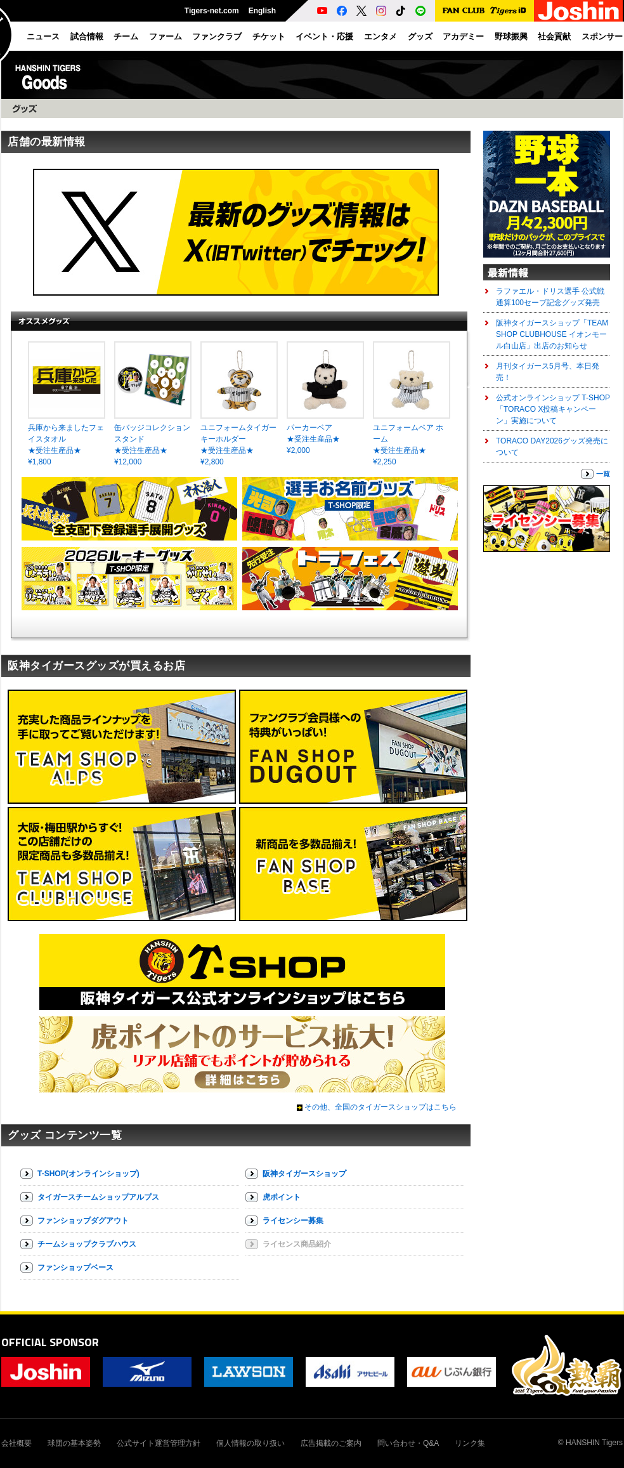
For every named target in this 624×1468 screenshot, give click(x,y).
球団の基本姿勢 (74, 1443)
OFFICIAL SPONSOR (50, 1342)
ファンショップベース (75, 1267)
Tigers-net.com (212, 10)
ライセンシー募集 (293, 1220)
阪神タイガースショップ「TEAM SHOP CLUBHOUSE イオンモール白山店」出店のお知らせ (552, 334)
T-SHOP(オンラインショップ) (88, 1173)
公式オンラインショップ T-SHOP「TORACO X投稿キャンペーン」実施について (553, 409)
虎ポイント (282, 1197)
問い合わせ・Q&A (408, 1443)
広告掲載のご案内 (331, 1443)
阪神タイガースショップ (304, 1173)
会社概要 (16, 1443)
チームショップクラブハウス (86, 1244)
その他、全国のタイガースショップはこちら (380, 1107)
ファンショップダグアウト (83, 1220)
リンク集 (470, 1443)
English (262, 10)
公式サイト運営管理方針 (158, 1443)
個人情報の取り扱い (250, 1443)
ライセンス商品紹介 (297, 1244)
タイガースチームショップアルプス (98, 1197)
